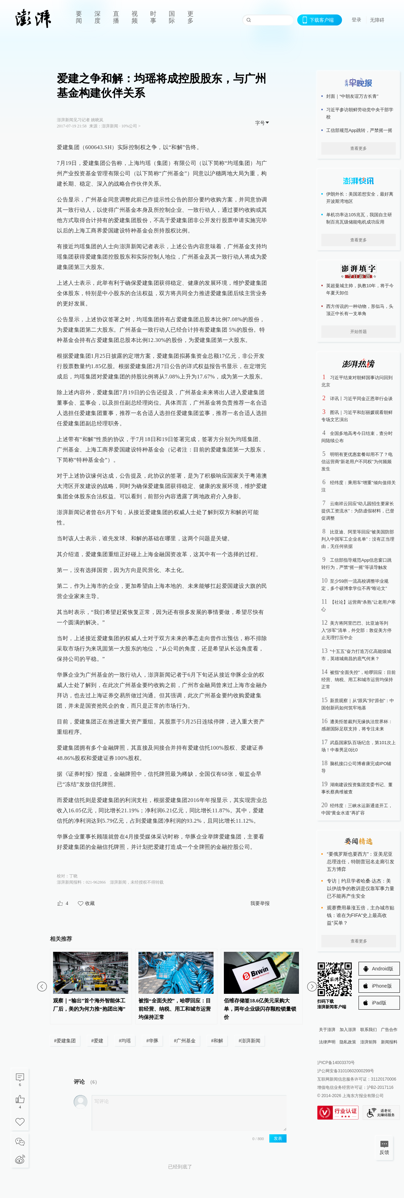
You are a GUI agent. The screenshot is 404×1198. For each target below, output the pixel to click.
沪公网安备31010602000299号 (345, 1071)
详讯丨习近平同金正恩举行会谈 (361, 398)
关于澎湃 (327, 1029)
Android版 (382, 968)
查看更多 (358, 148)
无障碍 (377, 20)
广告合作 (389, 1029)
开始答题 (358, 331)
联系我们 (368, 1029)
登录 (356, 19)
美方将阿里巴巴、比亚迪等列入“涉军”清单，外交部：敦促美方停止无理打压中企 (356, 630)
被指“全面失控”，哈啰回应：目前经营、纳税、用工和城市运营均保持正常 (358, 679)
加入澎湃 (348, 1029)
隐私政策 (348, 1042)
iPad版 (379, 1003)
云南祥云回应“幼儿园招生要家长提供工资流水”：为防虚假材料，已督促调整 (357, 511)
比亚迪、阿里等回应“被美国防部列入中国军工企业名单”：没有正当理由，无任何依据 (357, 539)
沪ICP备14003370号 (336, 1062)
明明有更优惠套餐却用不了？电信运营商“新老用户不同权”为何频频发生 (357, 461)
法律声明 (327, 1042)
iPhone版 (382, 986)
